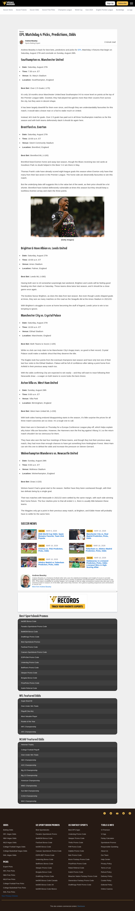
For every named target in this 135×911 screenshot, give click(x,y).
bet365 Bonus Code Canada (46, 880)
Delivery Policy (106, 876)
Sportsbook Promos (108, 843)
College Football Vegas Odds (14, 847)
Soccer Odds (34, 10)
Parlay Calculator (107, 838)
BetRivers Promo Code (30, 668)
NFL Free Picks (9, 871)
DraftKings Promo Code (30, 637)
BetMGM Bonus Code (29, 632)
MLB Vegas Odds (9, 843)
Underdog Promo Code (30, 662)
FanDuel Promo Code (29, 647)
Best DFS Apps (74, 830)
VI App (103, 834)
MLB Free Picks (9, 879)
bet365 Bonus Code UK (45, 885)
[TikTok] (124, 813)
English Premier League (104, 10)
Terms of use (106, 868)
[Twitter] (111, 813)
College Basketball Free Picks (14, 888)
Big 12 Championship (29, 775)
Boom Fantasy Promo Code (79, 859)
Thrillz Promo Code (75, 843)
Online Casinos (107, 889)
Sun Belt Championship (30, 791)
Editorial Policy (106, 885)
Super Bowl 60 (26, 701)
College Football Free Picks (13, 884)
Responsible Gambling (109, 847)
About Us (104, 851)
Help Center (105, 859)
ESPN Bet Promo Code (30, 657)
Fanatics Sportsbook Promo (46, 834)
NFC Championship (28, 727)
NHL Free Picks (9, 892)
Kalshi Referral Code (29, 688)
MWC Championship (29, 786)
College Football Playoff (30, 750)
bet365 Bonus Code (28, 621)
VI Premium (105, 830)
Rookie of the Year (28, 721)
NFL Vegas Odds (9, 834)
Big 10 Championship (29, 770)
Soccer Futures (21, 10)
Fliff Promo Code (74, 847)
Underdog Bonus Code (44, 859)
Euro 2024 (89, 10)
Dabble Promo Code (76, 851)
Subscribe (122, 3)
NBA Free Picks (9, 875)
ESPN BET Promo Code (45, 855)
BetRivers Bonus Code (44, 864)
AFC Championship (28, 732)
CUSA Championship (29, 796)
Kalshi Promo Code (75, 872)
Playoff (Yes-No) (27, 711)
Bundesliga (120, 10)
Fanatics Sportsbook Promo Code (34, 626)
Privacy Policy (106, 864)
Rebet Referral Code (76, 868)
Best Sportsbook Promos (30, 642)
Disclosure (81, 906)
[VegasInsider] (3, 815)
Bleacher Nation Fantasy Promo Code (82, 876)
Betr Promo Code (75, 855)
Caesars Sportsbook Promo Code (34, 652)
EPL (80, 50)
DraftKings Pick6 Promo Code (79, 885)
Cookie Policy (106, 880)
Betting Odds (8, 830)
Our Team (105, 855)
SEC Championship (28, 760)
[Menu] (131, 3)
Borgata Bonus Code (29, 678)
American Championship (30, 781)
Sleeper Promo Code (29, 673)
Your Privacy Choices (10, 896)
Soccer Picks (48, 10)
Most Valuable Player (29, 716)
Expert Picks (8, 867)
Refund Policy (106, 872)
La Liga (129, 10)
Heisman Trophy (27, 745)
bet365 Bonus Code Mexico (46, 889)
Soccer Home (8, 10)
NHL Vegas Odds (9, 855)
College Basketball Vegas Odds (15, 851)
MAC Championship (28, 801)
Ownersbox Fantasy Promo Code (81, 880)
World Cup (78, 10)
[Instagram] (130, 813)
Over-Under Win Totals (29, 706)
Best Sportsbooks (42, 830)
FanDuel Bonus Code (44, 843)
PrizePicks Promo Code (30, 683)
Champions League (65, 10)
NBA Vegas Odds (9, 838)
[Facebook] (105, 813)
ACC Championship (28, 765)
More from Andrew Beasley (41, 587)
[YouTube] (117, 813)
